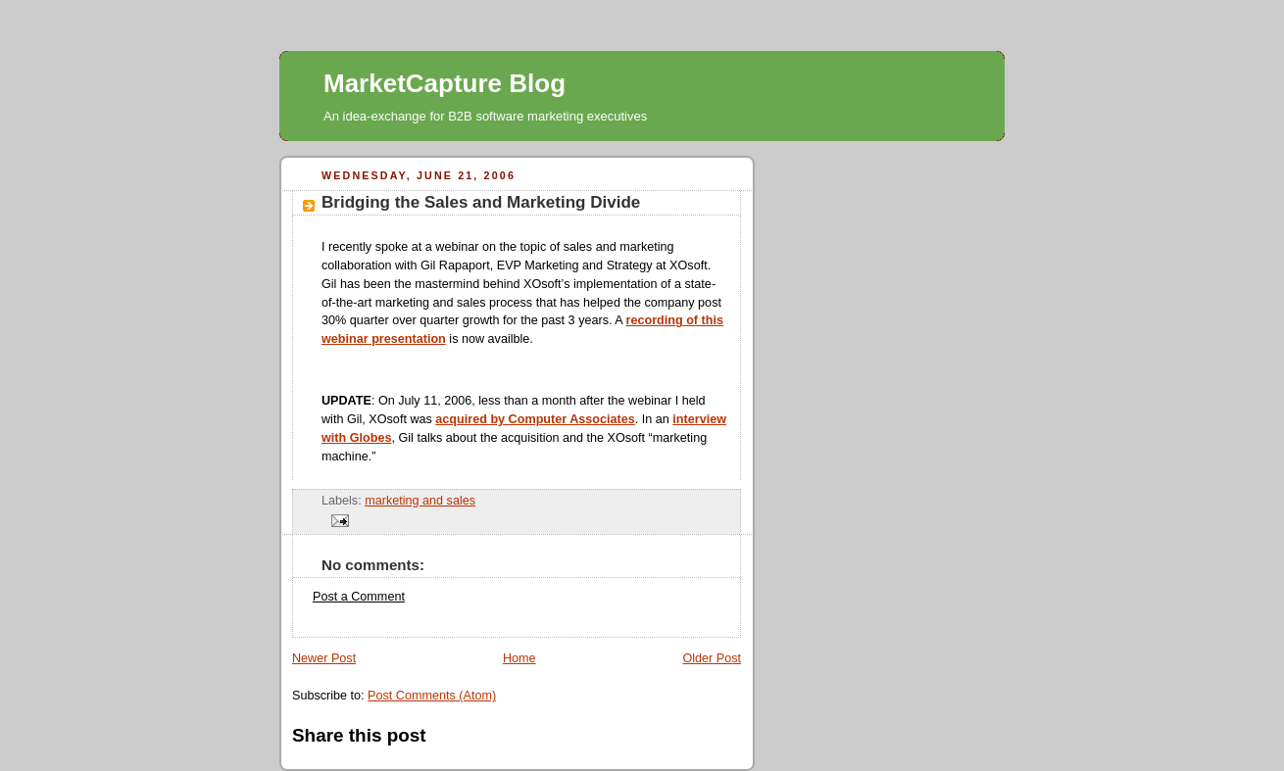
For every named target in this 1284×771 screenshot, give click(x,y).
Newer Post (324, 658)
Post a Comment (359, 596)
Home (519, 658)
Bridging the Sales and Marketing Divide (480, 202)
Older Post (711, 658)
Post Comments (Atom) (432, 695)
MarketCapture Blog (444, 83)
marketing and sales (420, 500)
